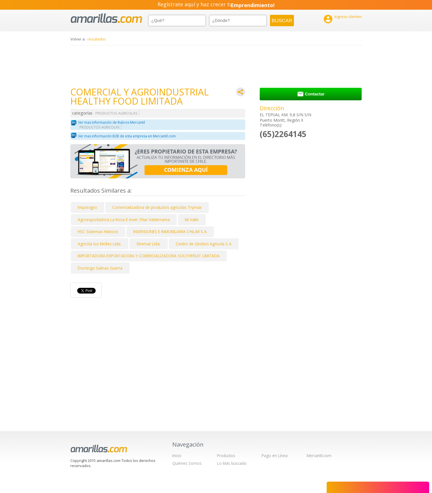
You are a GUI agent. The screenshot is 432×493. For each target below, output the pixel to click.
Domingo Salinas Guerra (100, 268)
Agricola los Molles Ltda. (99, 243)
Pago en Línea (275, 455)
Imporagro (87, 207)
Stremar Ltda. (148, 243)
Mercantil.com (319, 455)
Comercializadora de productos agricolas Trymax (157, 207)
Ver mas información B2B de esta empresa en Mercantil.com (127, 136)
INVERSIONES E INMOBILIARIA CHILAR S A (170, 231)
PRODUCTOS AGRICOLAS (116, 113)
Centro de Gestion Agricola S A (204, 243)
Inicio (176, 455)
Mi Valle (191, 219)
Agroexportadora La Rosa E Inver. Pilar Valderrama (124, 219)
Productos (226, 455)
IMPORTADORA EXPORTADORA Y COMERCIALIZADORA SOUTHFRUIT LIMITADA (149, 255)
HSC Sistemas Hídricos (98, 231)
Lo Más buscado (232, 463)
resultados (96, 39)
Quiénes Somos (187, 463)
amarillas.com (106, 18)
